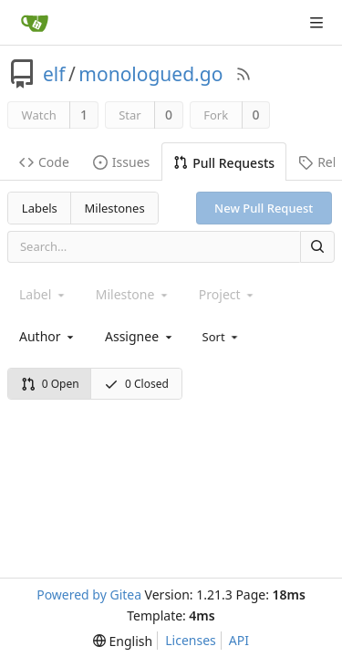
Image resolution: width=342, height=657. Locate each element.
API (239, 640)
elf (54, 74)
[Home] (34, 22)
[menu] (222, 335)
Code (44, 162)
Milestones (115, 208)
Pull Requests (224, 163)
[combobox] (47, 336)
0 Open (50, 383)
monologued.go (150, 74)
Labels (39, 208)
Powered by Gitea (88, 594)
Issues (121, 162)
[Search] (317, 247)
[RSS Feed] (243, 74)
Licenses (190, 640)
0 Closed (136, 383)
